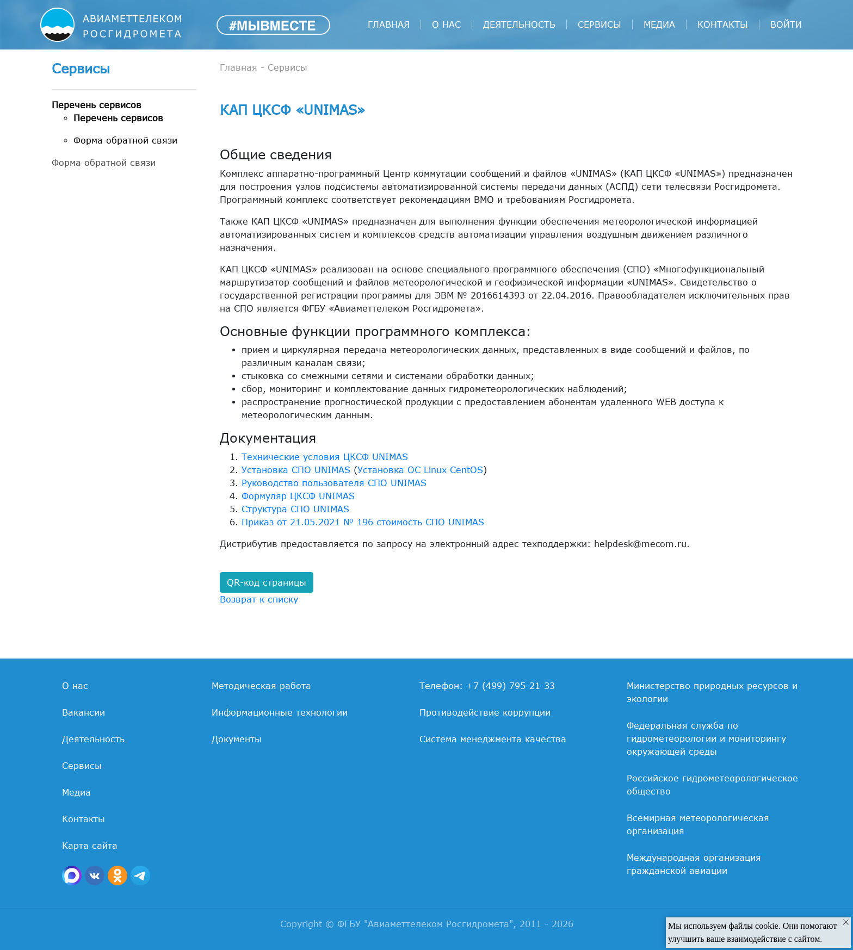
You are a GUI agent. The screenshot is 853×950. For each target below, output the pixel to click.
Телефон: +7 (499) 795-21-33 (487, 686)
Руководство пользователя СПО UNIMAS (334, 483)
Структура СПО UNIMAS (295, 509)
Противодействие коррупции (485, 712)
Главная (389, 24)
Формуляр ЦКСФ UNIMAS (298, 496)
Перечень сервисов (96, 105)
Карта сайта (90, 845)
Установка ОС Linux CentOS (420, 470)
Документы (237, 739)
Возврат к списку (259, 599)
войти (786, 24)
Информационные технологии (280, 712)
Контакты (722, 24)
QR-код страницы (266, 582)
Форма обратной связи (125, 140)
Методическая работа (261, 686)
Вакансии (83, 712)
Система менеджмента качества (492, 739)
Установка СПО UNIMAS (296, 470)
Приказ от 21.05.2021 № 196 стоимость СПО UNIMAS (363, 522)
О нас (446, 24)
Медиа (659, 24)
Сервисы (599, 24)
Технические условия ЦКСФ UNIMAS (325, 457)
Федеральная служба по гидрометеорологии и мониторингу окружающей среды (706, 738)
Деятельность (519, 24)
